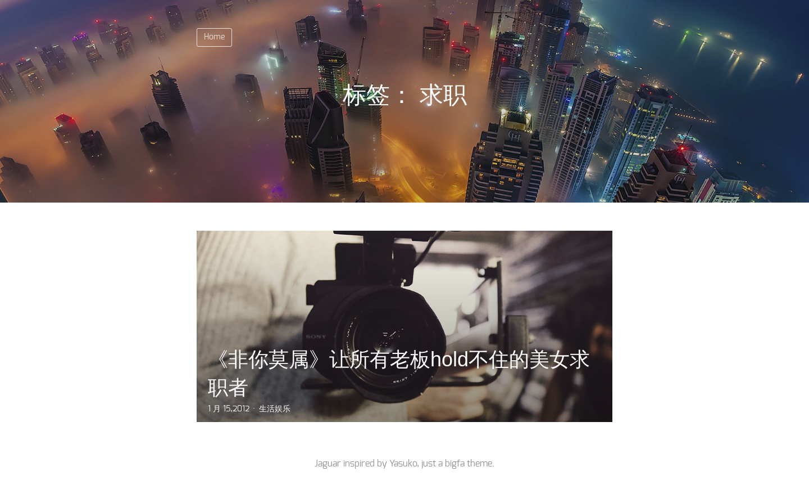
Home (214, 37)
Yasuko (403, 463)
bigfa (455, 463)
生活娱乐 (274, 409)
